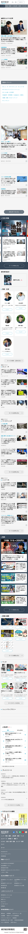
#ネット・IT (5, 86)
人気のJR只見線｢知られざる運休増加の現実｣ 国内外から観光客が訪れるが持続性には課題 (8, 192)
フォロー (7, 309)
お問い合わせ (14, 922)
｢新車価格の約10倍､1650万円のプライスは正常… (13, 740)
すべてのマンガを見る (14, 703)
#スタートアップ (13, 97)
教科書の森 (3, 887)
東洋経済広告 (4, 885)
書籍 (15, 838)
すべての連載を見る (14, 655)
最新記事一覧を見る (14, 212)
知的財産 (15, 917)
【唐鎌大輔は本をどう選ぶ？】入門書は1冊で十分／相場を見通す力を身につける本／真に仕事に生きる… (21, 600)
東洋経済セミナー (18, 883)
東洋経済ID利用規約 (19, 920)
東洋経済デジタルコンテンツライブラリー (10, 870)
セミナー (3, 838)
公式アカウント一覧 (16, 913)
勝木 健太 (20, 325)
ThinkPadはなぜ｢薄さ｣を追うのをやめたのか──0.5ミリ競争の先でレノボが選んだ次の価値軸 (8, 403)
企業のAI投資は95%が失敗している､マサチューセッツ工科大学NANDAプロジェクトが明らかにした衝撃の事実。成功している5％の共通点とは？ (8, 520)
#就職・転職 (5, 97)
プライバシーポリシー (6, 917)
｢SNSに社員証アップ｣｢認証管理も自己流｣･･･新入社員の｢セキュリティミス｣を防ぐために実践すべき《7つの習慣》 (8, 495)
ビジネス (3, 841)
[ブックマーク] (26, 43)
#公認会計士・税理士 (19, 95)
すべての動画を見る (14, 609)
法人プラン (3, 901)
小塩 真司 (20, 303)
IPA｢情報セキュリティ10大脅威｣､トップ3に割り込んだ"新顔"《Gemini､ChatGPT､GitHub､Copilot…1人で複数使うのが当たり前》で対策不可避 (8, 506)
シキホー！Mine (4, 872)
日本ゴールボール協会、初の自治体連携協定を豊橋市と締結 (13, 793)
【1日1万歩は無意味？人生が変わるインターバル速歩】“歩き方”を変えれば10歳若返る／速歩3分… (21, 589)
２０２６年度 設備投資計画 (7, 799)
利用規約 (3, 906)
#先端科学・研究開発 (7, 95)
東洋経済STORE (4, 867)
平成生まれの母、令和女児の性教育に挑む (20, 691)
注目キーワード (6, 82)
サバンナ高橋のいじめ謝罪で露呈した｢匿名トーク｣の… (13, 753)
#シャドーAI (21, 86)
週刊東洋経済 (5, 272)
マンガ (24, 6)
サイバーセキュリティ (6, 853)
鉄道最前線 (3, 856)
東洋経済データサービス (6, 883)
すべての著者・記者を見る (14, 360)
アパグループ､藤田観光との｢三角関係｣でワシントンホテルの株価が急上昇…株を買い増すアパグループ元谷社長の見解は (8, 63)
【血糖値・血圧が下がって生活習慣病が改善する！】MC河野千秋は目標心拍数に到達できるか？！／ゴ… (21, 577)
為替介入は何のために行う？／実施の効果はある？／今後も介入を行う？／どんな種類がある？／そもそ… (21, 566)
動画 (20, 6)
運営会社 (3, 913)
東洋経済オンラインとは (6, 895)
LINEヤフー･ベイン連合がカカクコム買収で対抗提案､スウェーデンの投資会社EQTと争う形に (8, 372)
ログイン (21, 2)
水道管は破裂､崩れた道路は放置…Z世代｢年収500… (13, 746)
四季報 (9, 838)
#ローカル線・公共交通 (8, 92)
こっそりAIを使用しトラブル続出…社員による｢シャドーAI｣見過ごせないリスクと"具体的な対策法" (8, 485)
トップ (2, 6)
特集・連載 (8, 6)
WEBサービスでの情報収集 (13, 915)
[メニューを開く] (26, 2)
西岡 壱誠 (7, 349)
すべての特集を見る (14, 265)
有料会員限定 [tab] (20, 730)
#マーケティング (13, 86)
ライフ (2, 844)
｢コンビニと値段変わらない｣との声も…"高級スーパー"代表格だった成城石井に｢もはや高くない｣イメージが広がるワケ (8, 462)
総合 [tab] (8, 730)
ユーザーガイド (4, 903)
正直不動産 (3, 672)
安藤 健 (7, 325)
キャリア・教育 (19, 841)
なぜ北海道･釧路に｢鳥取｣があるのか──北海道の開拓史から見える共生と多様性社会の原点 (8, 156)
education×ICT (4, 851)
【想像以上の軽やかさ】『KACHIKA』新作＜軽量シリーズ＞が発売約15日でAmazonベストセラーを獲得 (13, 785)
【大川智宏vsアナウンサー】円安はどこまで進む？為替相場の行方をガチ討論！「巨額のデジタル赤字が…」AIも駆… (13, 557)
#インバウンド (5, 100)
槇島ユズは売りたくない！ (19, 673)
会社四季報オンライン (6, 865)
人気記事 (15, 6)
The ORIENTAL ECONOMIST (7, 863)
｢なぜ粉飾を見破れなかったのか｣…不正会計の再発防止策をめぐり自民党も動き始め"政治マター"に (9, 242)
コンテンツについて (5, 897)
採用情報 (9, 913)
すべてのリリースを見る (14, 805)
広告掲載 (3, 915)
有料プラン (3, 899)
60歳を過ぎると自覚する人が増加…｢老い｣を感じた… (13, 759)
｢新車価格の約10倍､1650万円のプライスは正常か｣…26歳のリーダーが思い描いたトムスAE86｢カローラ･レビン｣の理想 (8, 51)
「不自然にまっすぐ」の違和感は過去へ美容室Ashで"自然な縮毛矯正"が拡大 (13, 776)
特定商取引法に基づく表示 (7, 920)
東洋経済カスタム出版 (19, 885)
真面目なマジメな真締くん (7, 691)
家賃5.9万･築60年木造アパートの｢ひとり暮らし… (13, 734)
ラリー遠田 (7, 303)
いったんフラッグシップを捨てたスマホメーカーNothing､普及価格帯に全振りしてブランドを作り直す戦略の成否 (8, 451)
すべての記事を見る (14, 413)
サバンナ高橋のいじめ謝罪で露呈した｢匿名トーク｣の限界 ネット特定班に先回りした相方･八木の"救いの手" (8, 382)
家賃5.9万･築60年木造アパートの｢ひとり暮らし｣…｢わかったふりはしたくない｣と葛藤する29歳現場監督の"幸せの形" (13, 145)
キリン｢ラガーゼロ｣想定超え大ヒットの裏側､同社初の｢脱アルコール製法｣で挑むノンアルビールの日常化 (13, 39)
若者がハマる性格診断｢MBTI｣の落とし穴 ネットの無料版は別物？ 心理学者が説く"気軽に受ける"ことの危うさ (8, 392)
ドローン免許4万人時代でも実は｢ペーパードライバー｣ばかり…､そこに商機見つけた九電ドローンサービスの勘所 (8, 181)
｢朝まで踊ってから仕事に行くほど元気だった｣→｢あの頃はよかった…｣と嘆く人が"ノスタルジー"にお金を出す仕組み (8, 428)
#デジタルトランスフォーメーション (11, 89)
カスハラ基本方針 (5, 922)
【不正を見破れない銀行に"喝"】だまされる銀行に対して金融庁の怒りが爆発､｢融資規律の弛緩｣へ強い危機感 (9, 254)
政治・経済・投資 (10, 841)
